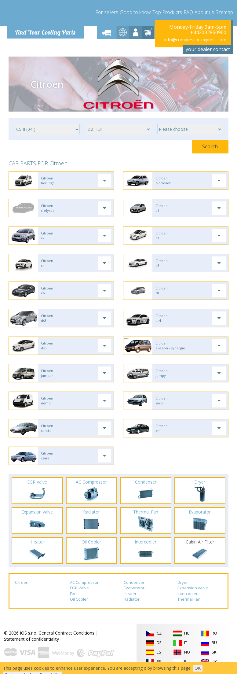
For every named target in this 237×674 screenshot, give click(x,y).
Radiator (132, 599)
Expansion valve (192, 588)
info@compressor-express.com (195, 39)
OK (198, 668)
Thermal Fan (188, 599)
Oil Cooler (79, 599)
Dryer (182, 582)
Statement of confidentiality (31, 639)
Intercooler (187, 593)
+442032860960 (208, 32)
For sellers (106, 12)
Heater (130, 593)
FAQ (188, 12)
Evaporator (134, 588)
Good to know (135, 12)
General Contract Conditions (66, 633)
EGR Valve (79, 588)
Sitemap (224, 12)
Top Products (167, 12)
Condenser (134, 582)
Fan (73, 593)
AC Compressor (84, 582)
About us (204, 12)
